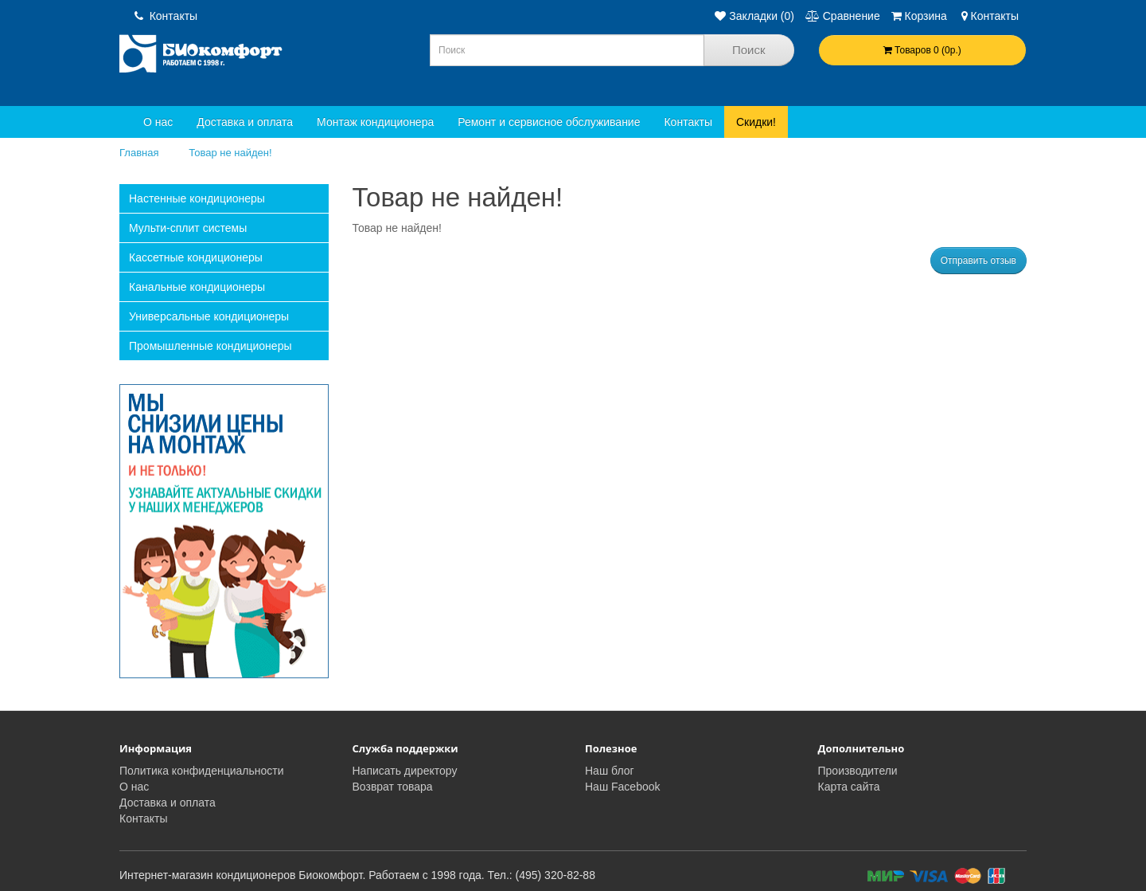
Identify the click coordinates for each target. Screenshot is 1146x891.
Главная (138, 153)
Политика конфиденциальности (201, 770)
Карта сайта (849, 786)
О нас (158, 122)
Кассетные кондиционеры (196, 257)
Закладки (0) (754, 16)
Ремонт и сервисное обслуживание (549, 122)
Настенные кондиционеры (197, 198)
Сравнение (842, 16)
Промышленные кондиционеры (210, 346)
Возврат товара (393, 786)
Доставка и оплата (245, 122)
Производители (858, 770)
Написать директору (405, 770)
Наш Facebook (623, 786)
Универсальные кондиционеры (209, 316)
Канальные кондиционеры (197, 287)
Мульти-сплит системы (188, 228)
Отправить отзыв (978, 260)
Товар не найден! (230, 153)
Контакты (165, 16)
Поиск (749, 50)
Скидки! (756, 122)
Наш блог (609, 770)
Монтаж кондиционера (375, 122)
